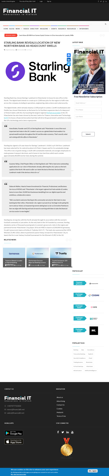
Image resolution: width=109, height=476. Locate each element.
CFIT (6, 118)
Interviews (84, 29)
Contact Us (61, 405)
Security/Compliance (79, 358)
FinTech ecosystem (54, 113)
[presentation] (91, 125)
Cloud (90, 358)
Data (82, 350)
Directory (34, 29)
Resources (71, 29)
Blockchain (89, 362)
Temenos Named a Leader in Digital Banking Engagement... (13, 262)
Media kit (60, 412)
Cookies (59, 409)
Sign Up (49, 1)
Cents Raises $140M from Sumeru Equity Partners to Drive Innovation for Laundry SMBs (46, 35)
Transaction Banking (79, 354)
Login (41, 1)
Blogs (11, 29)
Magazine (44, 29)
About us (60, 397)
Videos (26, 29)
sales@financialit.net (15, 413)
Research (62, 29)
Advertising (61, 401)
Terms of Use (61, 416)
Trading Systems (78, 362)
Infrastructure (78, 370)
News (18, 29)
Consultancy (90, 350)
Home (6, 29)
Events (54, 29)
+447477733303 (14, 406)
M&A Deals (89, 366)
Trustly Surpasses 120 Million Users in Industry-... (59, 262)
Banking (76, 350)
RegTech (90, 354)
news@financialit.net (16, 409)
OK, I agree (93, 471)
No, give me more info (18, 474)
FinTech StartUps (78, 366)
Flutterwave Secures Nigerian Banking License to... (37, 262)
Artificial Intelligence (91, 370)
